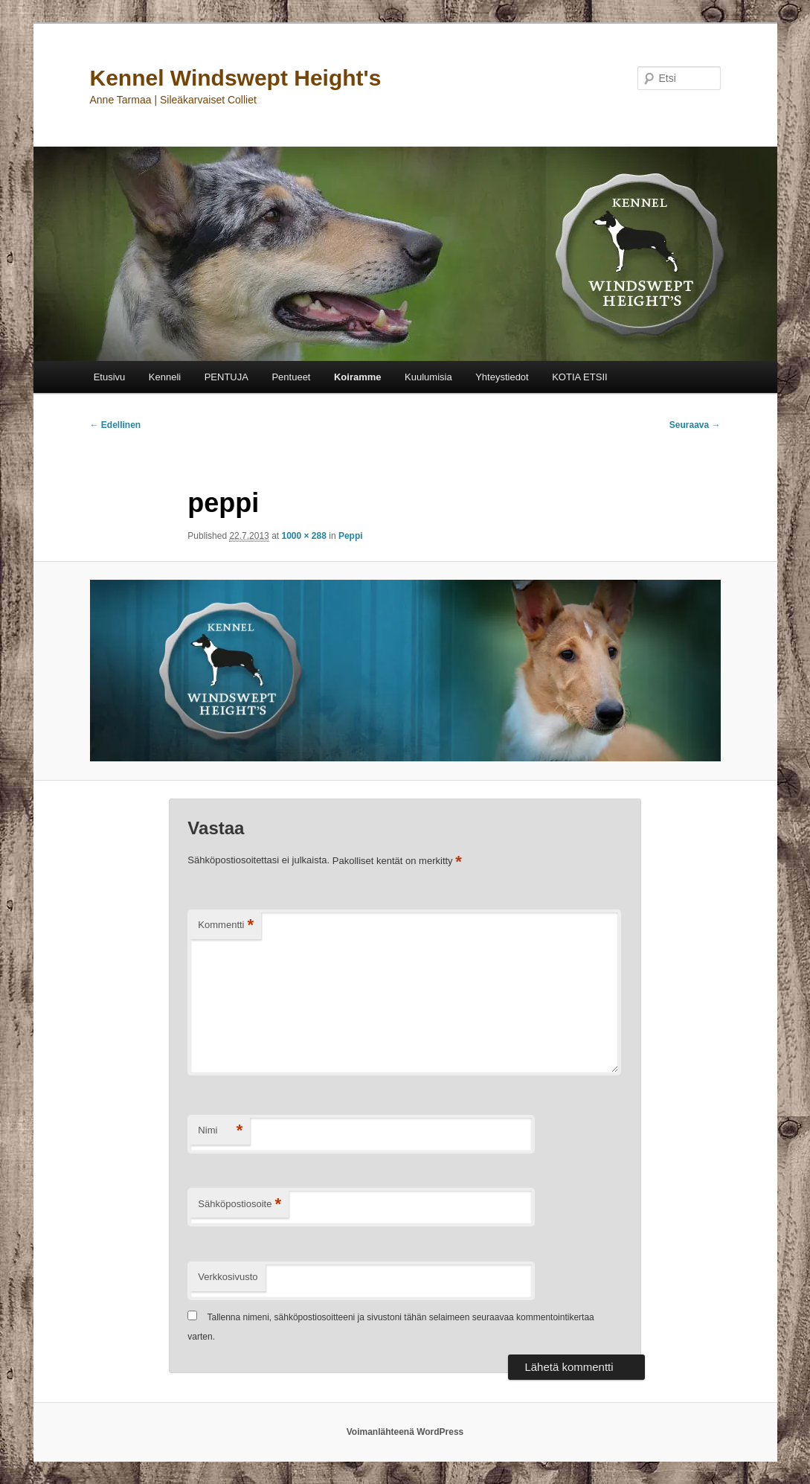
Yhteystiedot (502, 377)
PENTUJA (226, 377)
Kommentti (226, 925)
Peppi (350, 536)
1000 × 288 (303, 536)
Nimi (220, 1131)
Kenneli (165, 377)
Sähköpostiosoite (239, 1204)
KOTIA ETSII (579, 377)
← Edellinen (115, 425)
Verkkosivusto (227, 1276)
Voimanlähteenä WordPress (405, 1432)
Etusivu (110, 377)
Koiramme (358, 377)
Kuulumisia (428, 377)
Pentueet (290, 377)
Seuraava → (695, 425)
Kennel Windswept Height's (236, 77)
